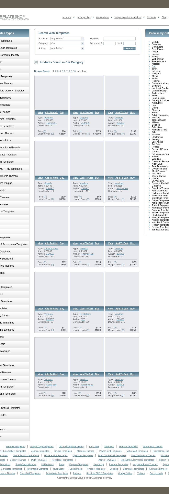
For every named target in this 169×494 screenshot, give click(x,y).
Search (129, 48)
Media (155, 76)
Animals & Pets (159, 129)
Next (79, 71)
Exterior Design (159, 90)
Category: (43, 43)
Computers (157, 47)
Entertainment (159, 61)
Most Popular (158, 171)
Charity (155, 178)
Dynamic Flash (159, 168)
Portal (155, 51)
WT (83, 319)
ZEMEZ (85, 123)
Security (156, 117)
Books (155, 112)
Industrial (156, 71)
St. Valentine (158, 181)
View (40, 112)
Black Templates (160, 215)
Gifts (154, 132)
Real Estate (158, 49)
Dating (155, 107)
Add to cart (51, 112)
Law (154, 105)
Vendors (48, 117)
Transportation (159, 120)
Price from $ (96, 43)
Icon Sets (156, 173)
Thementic (51, 123)
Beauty (155, 42)
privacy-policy (84, 17)
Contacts (151, 17)
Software (156, 86)
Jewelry (155, 139)
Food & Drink (158, 98)
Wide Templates (160, 195)
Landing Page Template (51, 249)
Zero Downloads (160, 166)
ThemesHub (87, 254)
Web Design (158, 59)
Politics (155, 146)
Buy (62, 112)
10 (74, 71)
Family (155, 56)
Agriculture (157, 103)
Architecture (158, 93)
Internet (155, 54)
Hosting (155, 81)
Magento (84, 117)
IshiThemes (122, 188)
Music (155, 78)
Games (155, 151)
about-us (67, 17)
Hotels (155, 156)
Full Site (156, 144)
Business (156, 44)
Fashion (156, 134)
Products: (43, 38)
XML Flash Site (159, 190)
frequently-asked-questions (127, 17)
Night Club (157, 164)
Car (154, 66)
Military (155, 122)
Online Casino (159, 176)
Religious (156, 73)
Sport (154, 68)
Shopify (48, 183)
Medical (156, 64)
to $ (120, 43)
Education (157, 127)
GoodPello (51, 384)
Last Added (157, 142)
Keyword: (94, 38)
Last (84, 71)
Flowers (156, 110)
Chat (164, 17)
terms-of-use (102, 17)
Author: (42, 48)
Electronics (157, 137)
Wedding (156, 159)
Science (156, 125)
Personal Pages (160, 149)
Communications (160, 83)
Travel (155, 95)
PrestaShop (85, 314)
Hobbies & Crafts (160, 222)
